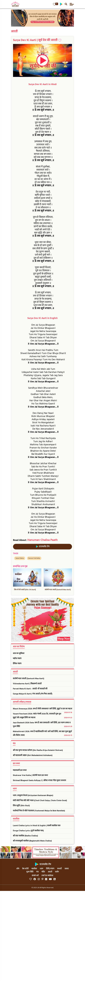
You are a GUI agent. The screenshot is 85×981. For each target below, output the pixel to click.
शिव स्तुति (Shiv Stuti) (21, 805)
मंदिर (43, 871)
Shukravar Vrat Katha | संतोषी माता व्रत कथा (30, 775)
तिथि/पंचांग (50, 868)
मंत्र (37, 871)
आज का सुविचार (18, 653)
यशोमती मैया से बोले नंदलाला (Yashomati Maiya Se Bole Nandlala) (39, 810)
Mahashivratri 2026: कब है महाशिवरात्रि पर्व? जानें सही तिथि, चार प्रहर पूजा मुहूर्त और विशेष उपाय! (42, 733)
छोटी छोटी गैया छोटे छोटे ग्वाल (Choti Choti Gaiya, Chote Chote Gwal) (40, 800)
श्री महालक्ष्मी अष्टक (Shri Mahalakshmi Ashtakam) (32, 755)
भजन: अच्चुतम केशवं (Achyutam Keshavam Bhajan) (33, 795)
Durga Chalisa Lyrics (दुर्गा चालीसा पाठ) (28, 830)
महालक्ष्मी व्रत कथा (20, 770)
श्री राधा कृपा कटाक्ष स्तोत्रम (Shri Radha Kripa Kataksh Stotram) (38, 750)
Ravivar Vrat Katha (34, 558)
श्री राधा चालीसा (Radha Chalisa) (25, 835)
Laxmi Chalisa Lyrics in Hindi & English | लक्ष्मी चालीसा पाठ (36, 825)
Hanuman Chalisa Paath (42, 540)
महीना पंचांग (17, 658)
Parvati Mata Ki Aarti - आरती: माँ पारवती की (30, 688)
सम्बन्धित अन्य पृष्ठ (20, 566)
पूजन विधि (29, 871)
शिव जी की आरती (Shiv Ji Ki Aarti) (25, 590)
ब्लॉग (57, 871)
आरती (14, 31)
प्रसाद (67, 868)
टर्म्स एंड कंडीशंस (47, 875)
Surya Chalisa (20, 558)
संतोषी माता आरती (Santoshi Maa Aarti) (28, 678)
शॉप (17, 868)
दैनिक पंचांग (17, 663)
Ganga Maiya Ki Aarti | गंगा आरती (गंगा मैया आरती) (32, 693)
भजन (41, 868)
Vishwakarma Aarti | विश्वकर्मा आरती (27, 683)
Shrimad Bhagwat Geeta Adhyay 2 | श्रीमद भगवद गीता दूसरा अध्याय (39, 780)
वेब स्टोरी (25, 868)
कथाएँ (59, 868)
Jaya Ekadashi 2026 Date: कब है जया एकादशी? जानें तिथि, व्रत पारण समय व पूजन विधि (42, 724)
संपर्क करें (35, 875)
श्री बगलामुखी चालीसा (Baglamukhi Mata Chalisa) (32, 840)
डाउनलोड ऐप (42, 546)
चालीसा (34, 868)
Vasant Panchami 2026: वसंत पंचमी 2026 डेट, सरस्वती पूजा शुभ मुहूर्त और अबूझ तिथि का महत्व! (42, 716)
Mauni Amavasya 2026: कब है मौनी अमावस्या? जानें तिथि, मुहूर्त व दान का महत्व (42, 709)
